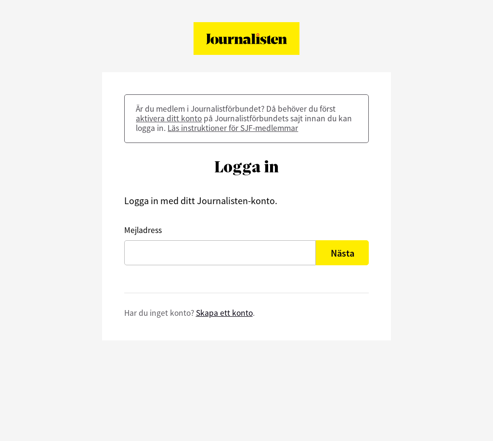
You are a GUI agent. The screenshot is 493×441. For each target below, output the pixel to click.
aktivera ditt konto (169, 118)
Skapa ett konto (224, 313)
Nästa (342, 253)
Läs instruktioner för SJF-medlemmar (233, 128)
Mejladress (143, 230)
